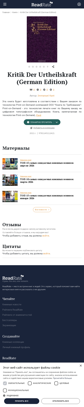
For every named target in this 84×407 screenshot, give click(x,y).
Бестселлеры (9, 320)
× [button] (80, 366)
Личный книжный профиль (16, 347)
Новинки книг (26, 160)
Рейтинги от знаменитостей (17, 314)
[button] (42, 395)
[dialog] (42, 385)
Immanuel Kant (46, 95)
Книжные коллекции (13, 341)
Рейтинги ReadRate (12, 309)
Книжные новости (11, 304)
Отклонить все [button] (60, 401)
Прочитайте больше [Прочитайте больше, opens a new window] (62, 378)
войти (45, 235)
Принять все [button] (21, 401)
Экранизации (9, 325)
